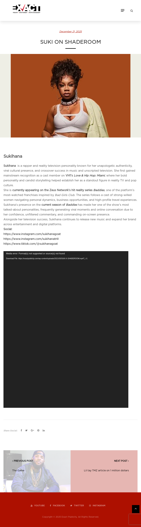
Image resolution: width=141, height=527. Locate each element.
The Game (18, 470)
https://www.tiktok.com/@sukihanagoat (30, 243)
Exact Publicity (69, 517)
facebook (57, 506)
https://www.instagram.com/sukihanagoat (32, 234)
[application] (65, 329)
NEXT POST (120, 461)
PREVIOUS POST (23, 461)
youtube (38, 506)
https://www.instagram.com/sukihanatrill (31, 239)
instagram (97, 506)
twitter (77, 506)
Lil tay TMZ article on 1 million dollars (106, 470)
